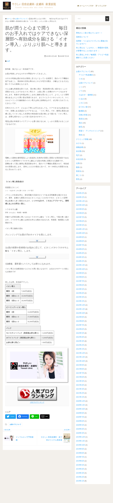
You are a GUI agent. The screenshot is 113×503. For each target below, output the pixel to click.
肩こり (78, 175)
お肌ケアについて (15, 424)
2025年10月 (80, 205)
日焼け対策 (83, 115)
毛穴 (78, 155)
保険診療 (79, 147)
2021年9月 (80, 365)
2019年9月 (80, 449)
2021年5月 (80, 381)
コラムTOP (102, 6)
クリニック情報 (82, 139)
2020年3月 (80, 433)
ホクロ (78, 143)
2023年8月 (80, 277)
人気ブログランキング (37, 402)
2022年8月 (80, 321)
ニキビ (81, 103)
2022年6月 (80, 329)
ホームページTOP (86, 6)
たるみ (81, 99)
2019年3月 (80, 473)
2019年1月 (80, 481)
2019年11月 (80, 441)
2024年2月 (80, 261)
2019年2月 (80, 477)
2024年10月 (80, 233)
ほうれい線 (83, 107)
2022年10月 (80, 313)
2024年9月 (80, 237)
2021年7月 (80, 373)
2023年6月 (80, 285)
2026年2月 (80, 193)
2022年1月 (80, 349)
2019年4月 (80, 469)
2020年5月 (80, 425)
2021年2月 (80, 393)
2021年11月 (80, 357)
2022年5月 (80, 333)
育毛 (78, 179)
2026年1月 (80, 197)
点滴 (78, 163)
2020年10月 (80, 409)
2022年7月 (80, 325)
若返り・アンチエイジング (89, 131)
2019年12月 (80, 437)
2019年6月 (80, 461)
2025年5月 (80, 225)
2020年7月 (80, 417)
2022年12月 (80, 305)
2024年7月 (80, 245)
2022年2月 (80, 345)
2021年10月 (80, 361)
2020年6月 (80, 421)
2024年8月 (80, 241)
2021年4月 (80, 385)
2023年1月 (80, 301)
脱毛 (80, 127)
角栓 (80, 135)
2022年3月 (80, 341)
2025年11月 (80, 201)
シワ (80, 91)
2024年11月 (80, 229)
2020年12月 (80, 401)
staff (8, 61)
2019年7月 (80, 457)
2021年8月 (80, 369)
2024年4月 (80, 253)
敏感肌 (81, 111)
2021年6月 (80, 377)
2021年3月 (80, 389)
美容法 (81, 119)
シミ (80, 87)
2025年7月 (80, 217)
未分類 (78, 151)
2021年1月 (80, 397)
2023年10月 (80, 269)
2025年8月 (80, 213)
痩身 (78, 167)
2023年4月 (80, 293)
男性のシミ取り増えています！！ (89, 33)
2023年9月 (80, 273)
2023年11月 (80, 265)
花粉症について (82, 37)
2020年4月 (80, 429)
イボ (80, 79)
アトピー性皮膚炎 (86, 75)
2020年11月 (80, 405)
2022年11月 (80, 309)
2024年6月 (80, 249)
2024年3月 (80, 257)
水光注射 (79, 159)
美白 (80, 123)
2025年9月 (80, 209)
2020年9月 (80, 413)
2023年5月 (80, 289)
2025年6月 (80, 221)
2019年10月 (80, 445)
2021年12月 (80, 353)
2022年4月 (80, 337)
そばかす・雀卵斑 (86, 95)
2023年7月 (80, 281)
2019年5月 (80, 465)
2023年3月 (80, 297)
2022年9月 (80, 317)
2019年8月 (80, 453)
